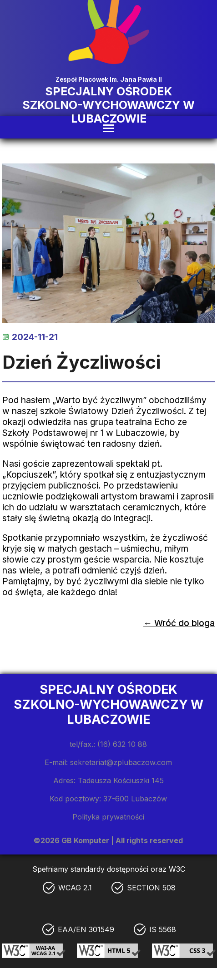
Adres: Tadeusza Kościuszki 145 (108, 780)
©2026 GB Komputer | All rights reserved (108, 840)
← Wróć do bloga (179, 622)
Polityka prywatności (108, 816)
